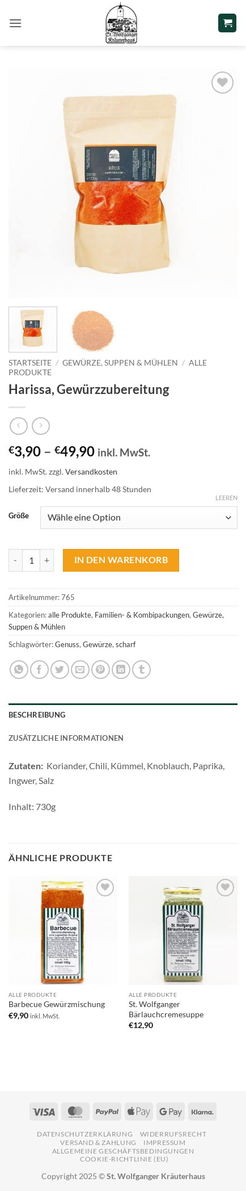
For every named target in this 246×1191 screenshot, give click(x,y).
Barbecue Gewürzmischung (57, 1004)
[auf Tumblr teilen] (141, 669)
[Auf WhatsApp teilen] (19, 669)
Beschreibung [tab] (37, 714)
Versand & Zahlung (98, 1142)
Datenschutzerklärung (85, 1134)
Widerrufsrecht (173, 1134)
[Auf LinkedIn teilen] (121, 669)
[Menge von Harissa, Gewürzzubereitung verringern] (15, 560)
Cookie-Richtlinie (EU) (124, 1159)
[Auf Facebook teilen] (39, 669)
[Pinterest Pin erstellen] (100, 669)
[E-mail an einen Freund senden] (80, 669)
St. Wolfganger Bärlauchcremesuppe (166, 1009)
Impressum (164, 1142)
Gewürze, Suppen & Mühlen (120, 362)
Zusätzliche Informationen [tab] (66, 738)
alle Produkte (69, 614)
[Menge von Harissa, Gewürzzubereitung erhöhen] (47, 560)
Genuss (67, 644)
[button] (15, 23)
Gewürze (97, 644)
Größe (19, 516)
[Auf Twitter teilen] (59, 669)
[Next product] (18, 426)
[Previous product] (40, 426)
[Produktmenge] (31, 560)
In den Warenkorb (121, 560)
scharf (125, 644)
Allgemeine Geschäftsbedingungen (123, 1151)
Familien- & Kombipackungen (142, 614)
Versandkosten (91, 471)
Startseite (30, 362)
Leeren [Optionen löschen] (226, 497)
